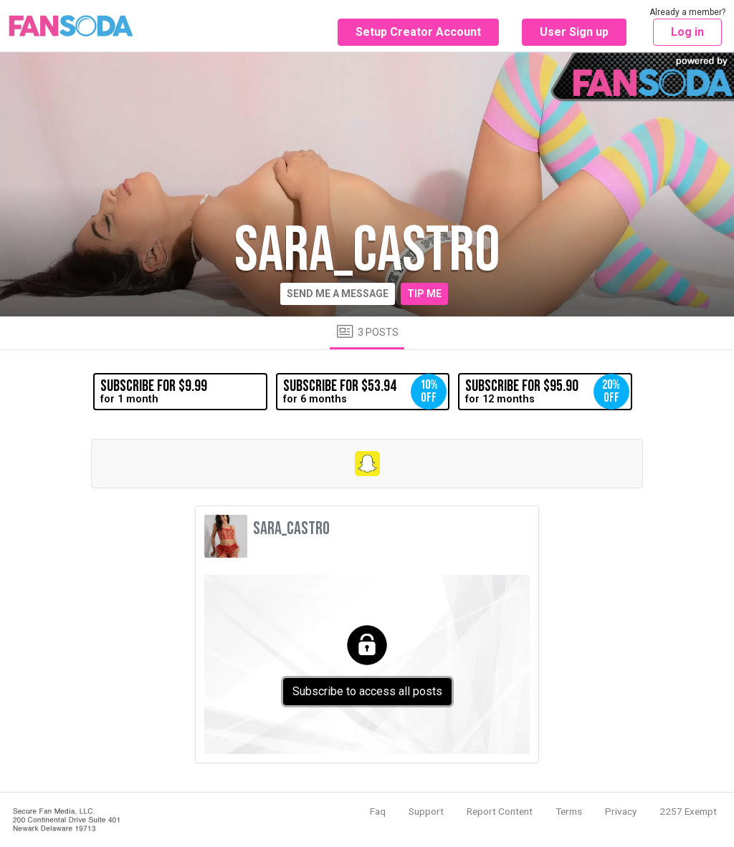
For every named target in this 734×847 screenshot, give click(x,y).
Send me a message (338, 293)
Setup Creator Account (418, 32)
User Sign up (574, 32)
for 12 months (547, 392)
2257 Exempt (688, 811)
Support (426, 811)
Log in (687, 32)
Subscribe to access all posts (367, 691)
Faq (378, 811)
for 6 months (365, 392)
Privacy (621, 811)
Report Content (500, 811)
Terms (569, 811)
